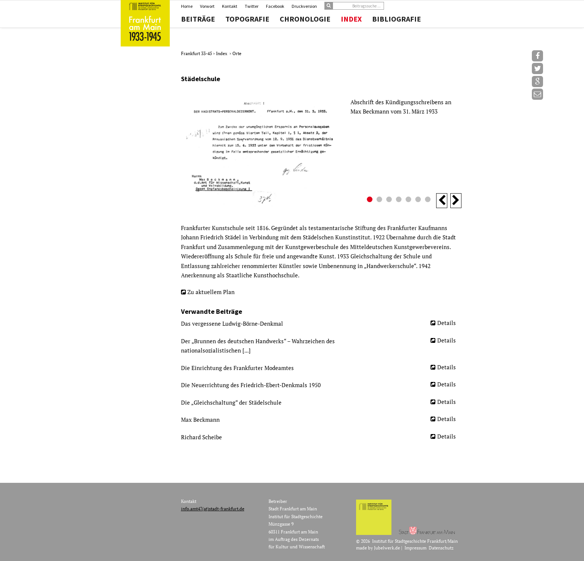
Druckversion (304, 6)
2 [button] (380, 200)
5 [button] (409, 200)
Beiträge (198, 19)
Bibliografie (396, 19)
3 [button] (390, 200)
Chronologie (305, 19)
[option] (321, 153)
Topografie (247, 19)
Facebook (275, 6)
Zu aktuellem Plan (211, 292)
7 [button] (428, 200)
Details (446, 322)
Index (351, 19)
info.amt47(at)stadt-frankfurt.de (212, 508)
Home (187, 6)
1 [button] (370, 200)
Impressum (415, 548)
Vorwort (207, 6)
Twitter (251, 6)
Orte (236, 53)
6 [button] (419, 200)
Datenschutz (441, 548)
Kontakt (229, 6)
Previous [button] (441, 200)
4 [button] (399, 200)
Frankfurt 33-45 (197, 53)
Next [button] (455, 200)
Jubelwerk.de (387, 548)
